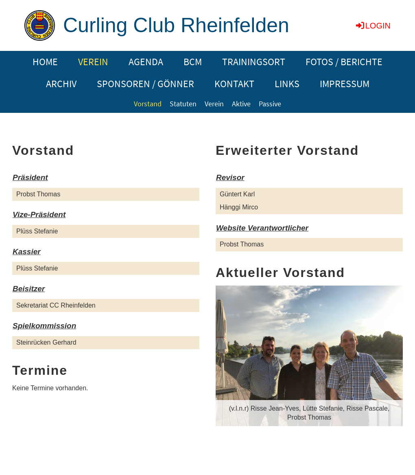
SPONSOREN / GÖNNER (145, 83)
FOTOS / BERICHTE (344, 61)
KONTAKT (234, 83)
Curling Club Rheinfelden (176, 25)
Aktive (241, 103)
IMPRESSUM (344, 83)
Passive (270, 103)
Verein (214, 103)
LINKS (287, 83)
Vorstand (148, 103)
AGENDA (146, 61)
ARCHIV (61, 83)
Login (373, 25)
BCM (192, 61)
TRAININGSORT (253, 61)
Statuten (183, 103)
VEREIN (93, 61)
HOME (45, 61)
